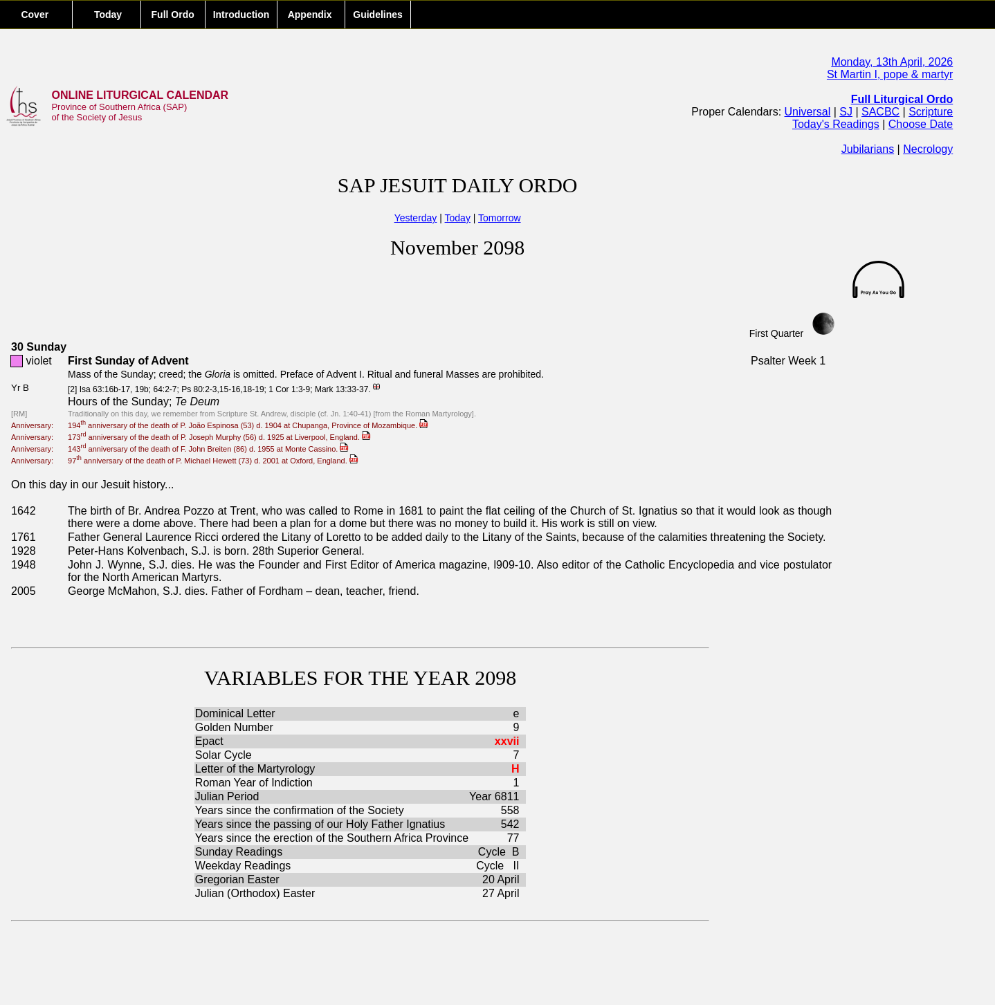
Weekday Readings (244, 866)
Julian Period (227, 796)
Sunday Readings (240, 852)
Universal (808, 112)
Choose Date (920, 124)
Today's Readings (835, 124)
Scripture (931, 112)
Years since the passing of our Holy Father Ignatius (321, 824)
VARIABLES (261, 677)
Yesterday (415, 217)
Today (106, 14)
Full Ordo (173, 14)
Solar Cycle (223, 755)
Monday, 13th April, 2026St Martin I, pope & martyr (890, 68)
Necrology (928, 149)
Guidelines (378, 14)
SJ (845, 112)
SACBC (880, 112)
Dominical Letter (236, 713)
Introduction (241, 14)
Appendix (311, 14)
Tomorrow (499, 217)
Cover (36, 14)
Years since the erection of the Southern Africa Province (331, 838)
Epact (210, 741)
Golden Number (235, 727)
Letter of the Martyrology (255, 769)
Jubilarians (867, 149)
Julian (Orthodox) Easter (256, 893)
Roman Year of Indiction (254, 783)
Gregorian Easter (237, 879)
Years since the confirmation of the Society (299, 810)
